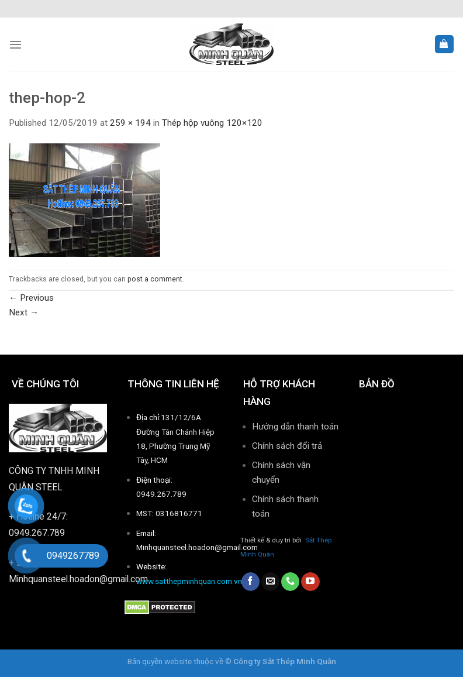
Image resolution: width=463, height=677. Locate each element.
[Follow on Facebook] (250, 581)
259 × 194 (130, 123)
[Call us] (290, 581)
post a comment (154, 279)
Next (24, 312)
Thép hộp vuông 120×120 (212, 123)
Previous (31, 298)
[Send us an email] (270, 581)
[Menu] (15, 44)
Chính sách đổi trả (287, 446)
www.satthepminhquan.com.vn (189, 581)
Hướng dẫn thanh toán (295, 426)
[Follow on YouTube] (310, 581)
